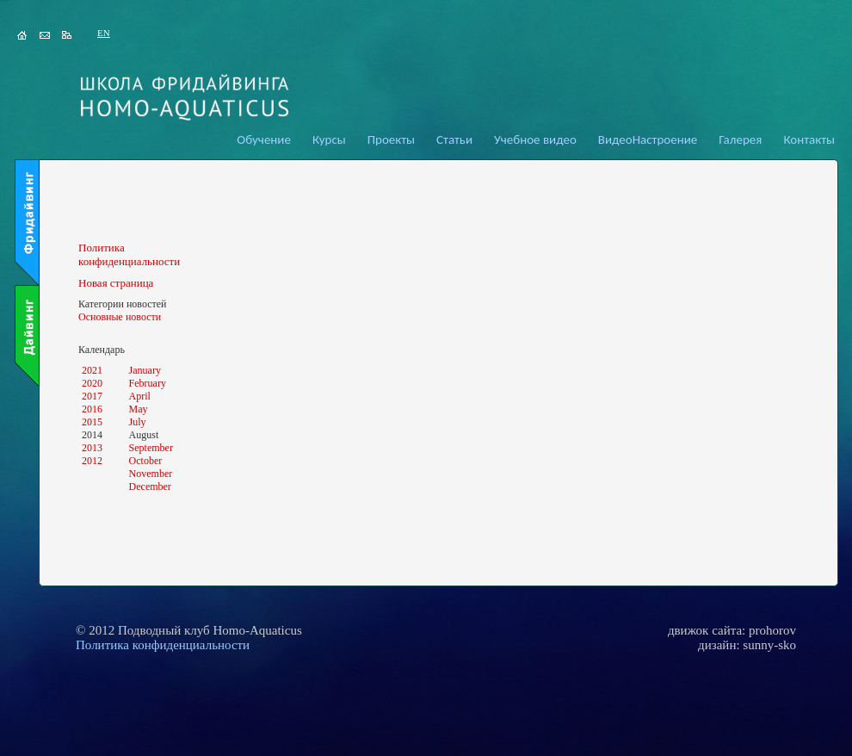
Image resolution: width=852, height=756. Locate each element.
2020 (92, 383)
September (151, 448)
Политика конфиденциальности (129, 254)
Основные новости (119, 317)
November (151, 474)
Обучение (264, 139)
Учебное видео (535, 139)
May (138, 409)
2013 (92, 448)
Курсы (329, 139)
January (145, 370)
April (140, 396)
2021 (92, 370)
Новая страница (115, 282)
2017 (92, 396)
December (150, 486)
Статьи (454, 139)
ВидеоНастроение (647, 139)
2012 (92, 461)
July (137, 422)
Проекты (391, 139)
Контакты (809, 139)
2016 (92, 409)
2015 (92, 422)
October (146, 461)
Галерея (740, 139)
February (147, 383)
